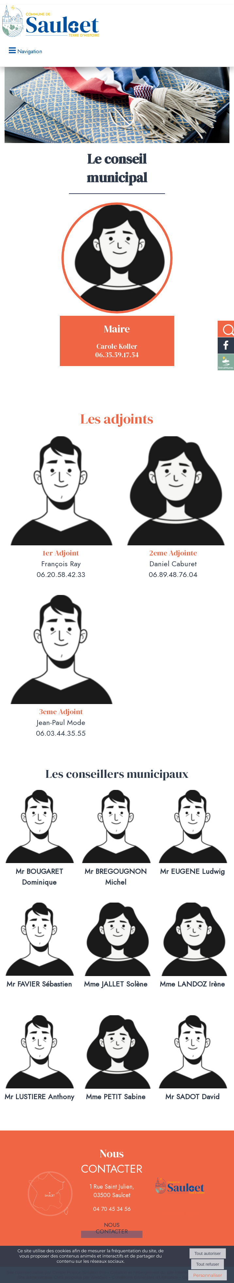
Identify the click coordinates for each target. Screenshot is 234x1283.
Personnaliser (207, 1275)
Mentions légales (180, 1213)
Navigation (29, 51)
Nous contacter (112, 1228)
